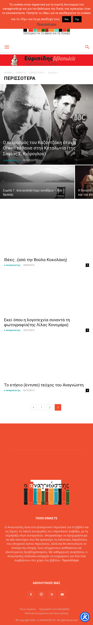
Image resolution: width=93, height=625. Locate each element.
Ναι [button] (67, 19)
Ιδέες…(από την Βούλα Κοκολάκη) (35, 259)
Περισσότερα (70, 560)
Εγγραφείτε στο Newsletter (54, 609)
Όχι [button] (77, 19)
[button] (6, 47)
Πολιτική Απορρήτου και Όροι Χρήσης (47, 613)
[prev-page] (33, 407)
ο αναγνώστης (11, 160)
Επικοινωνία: (33, 568)
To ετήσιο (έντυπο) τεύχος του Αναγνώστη (44, 385)
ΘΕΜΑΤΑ (20, 72)
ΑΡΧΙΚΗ (8, 72)
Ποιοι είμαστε (28, 609)
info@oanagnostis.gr (55, 568)
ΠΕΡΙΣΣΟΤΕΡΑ (36, 72)
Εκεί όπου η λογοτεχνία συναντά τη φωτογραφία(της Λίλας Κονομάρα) (37, 322)
